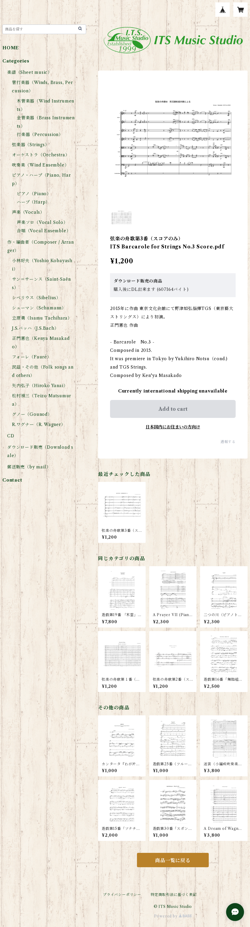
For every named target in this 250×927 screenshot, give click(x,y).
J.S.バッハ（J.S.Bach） (35, 328)
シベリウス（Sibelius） (36, 297)
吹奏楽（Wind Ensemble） (40, 165)
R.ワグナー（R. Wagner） (38, 424)
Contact (12, 480)
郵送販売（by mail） (29, 467)
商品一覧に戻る (172, 860)
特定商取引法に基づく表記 (174, 894)
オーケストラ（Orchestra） (41, 155)
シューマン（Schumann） (39, 308)
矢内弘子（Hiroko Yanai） (40, 385)
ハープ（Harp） (33, 202)
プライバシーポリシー (122, 894)
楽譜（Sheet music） (29, 72)
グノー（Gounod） (32, 414)
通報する (228, 441)
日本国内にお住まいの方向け (173, 427)
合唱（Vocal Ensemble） (44, 230)
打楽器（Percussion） (40, 134)
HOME (10, 48)
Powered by (173, 916)
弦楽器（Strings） (30, 144)
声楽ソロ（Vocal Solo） (42, 222)
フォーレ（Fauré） (31, 357)
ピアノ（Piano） (34, 193)
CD (10, 436)
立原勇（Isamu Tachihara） (42, 318)
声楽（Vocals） (28, 212)
